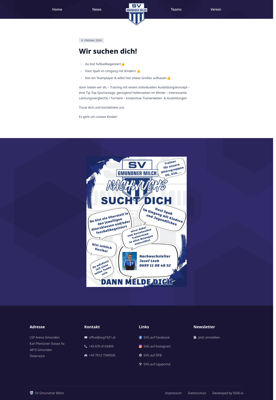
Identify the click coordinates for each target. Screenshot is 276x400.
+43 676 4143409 (98, 346)
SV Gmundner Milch (47, 393)
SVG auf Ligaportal (154, 364)
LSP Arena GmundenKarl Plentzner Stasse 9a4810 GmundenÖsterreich (47, 346)
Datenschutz (197, 393)
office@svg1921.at (99, 337)
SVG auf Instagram (155, 346)
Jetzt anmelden (206, 337)
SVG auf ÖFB (150, 355)
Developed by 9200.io (227, 393)
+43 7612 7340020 (99, 355)
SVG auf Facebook (154, 337)
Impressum (173, 393)
